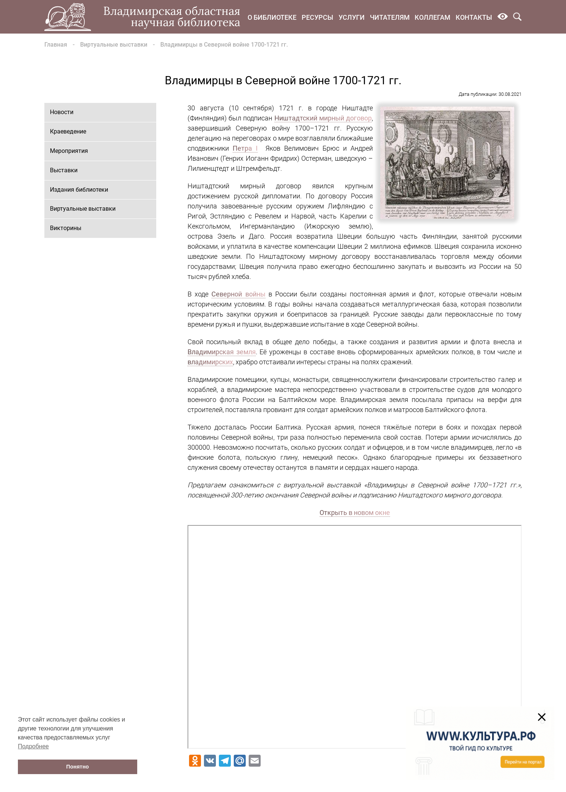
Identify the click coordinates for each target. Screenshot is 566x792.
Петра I (245, 148)
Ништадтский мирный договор (323, 118)
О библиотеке (272, 17)
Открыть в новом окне (355, 512)
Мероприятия (69, 150)
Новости (61, 112)
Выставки (64, 170)
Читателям (390, 17)
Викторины (65, 228)
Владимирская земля (222, 352)
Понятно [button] (77, 767)
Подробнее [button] (33, 746)
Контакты (474, 17)
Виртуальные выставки (113, 44)
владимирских (210, 362)
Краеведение (68, 131)
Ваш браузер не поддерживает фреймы (355, 637)
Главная (55, 44)
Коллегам (432, 17)
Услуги (352, 17)
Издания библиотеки (79, 189)
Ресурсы (317, 17)
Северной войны (238, 294)
